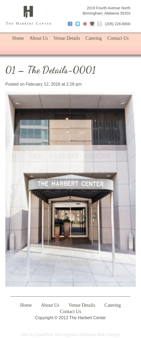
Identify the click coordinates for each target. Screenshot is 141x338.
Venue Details (66, 38)
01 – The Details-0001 (50, 70)
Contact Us (118, 38)
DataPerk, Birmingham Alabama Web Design (77, 334)
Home (18, 38)
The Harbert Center (28, 15)
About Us (38, 38)
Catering (94, 38)
